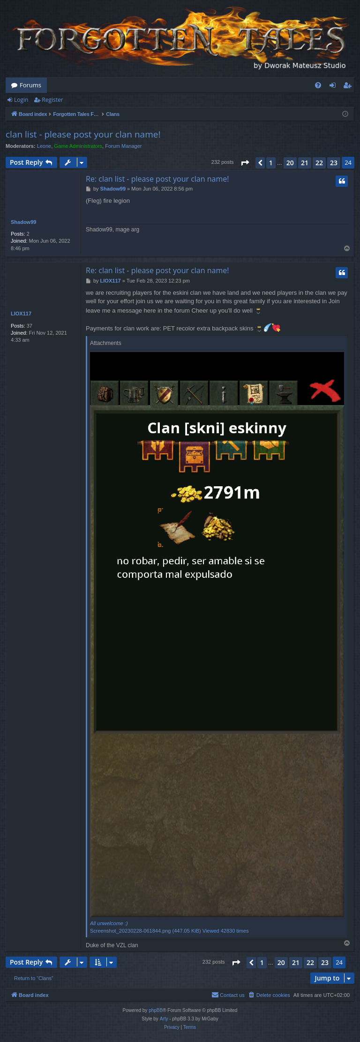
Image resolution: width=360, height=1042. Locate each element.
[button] (245, 163)
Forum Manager (123, 146)
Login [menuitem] (334, 87)
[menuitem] (318, 85)
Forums (30, 85)
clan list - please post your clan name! (83, 134)
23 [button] (334, 162)
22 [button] (319, 162)
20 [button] (290, 162)
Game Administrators (78, 146)
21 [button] (304, 162)
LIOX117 (21, 313)
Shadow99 (23, 222)
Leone (44, 146)
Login (21, 100)
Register (52, 100)
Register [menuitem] (349, 87)
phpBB (156, 1010)
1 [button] (271, 162)
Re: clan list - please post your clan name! (157, 179)
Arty (164, 1018)
